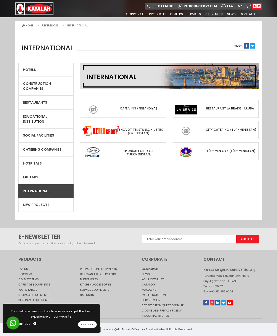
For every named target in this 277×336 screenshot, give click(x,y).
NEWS (231, 14)
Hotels (29, 69)
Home (27, 25)
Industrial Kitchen (155, 316)
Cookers (25, 274)
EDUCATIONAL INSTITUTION (35, 119)
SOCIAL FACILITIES (38, 135)
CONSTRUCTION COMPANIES (37, 86)
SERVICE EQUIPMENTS (94, 290)
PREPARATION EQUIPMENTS (98, 269)
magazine (149, 290)
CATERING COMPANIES (42, 149)
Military (30, 177)
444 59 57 (231, 6)
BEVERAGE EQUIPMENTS (34, 300)
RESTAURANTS (35, 102)
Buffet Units (89, 279)
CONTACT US (250, 14)
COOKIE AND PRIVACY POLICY (162, 310)
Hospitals (32, 163)
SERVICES (194, 14)
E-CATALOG (164, 6)
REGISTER (247, 239)
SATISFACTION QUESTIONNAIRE (163, 305)
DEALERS (176, 14)
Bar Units (87, 295)
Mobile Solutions (154, 295)
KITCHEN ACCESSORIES (95, 284)
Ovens (23, 269)
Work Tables (27, 290)
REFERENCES (214, 14)
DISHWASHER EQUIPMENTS (98, 274)
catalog (148, 284)
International (36, 191)
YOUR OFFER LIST (153, 279)
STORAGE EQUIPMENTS (33, 295)
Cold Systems (28, 279)
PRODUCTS (157, 14)
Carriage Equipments (34, 284)
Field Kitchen (151, 300)
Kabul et (87, 324)
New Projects (36, 204)
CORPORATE (135, 14)
